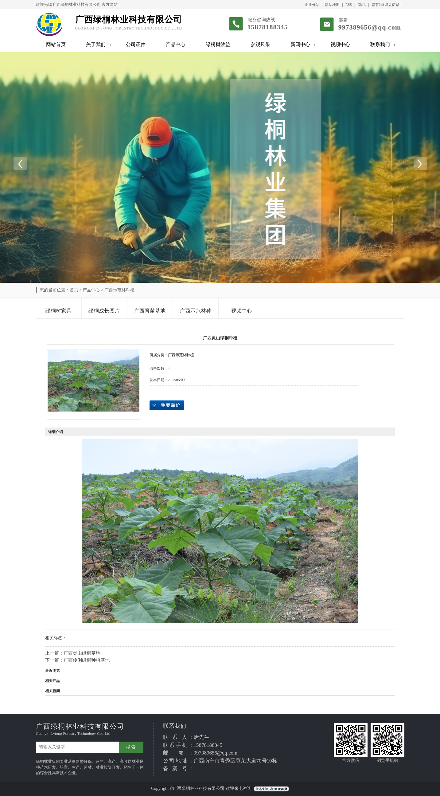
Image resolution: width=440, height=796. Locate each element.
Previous (20, 163)
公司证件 (136, 44)
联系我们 (380, 44)
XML (361, 4)
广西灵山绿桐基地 (82, 653)
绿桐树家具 (58, 311)
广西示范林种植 (119, 290)
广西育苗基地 (149, 311)
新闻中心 (300, 44)
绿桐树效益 (218, 44)
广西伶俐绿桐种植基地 (87, 660)
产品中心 (175, 44)
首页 (74, 290)
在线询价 (167, 405)
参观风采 (260, 44)
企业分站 (312, 4)
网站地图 (332, 4)
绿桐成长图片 (104, 311)
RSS (348, 4)
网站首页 (56, 44)
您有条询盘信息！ (387, 4)
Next (420, 163)
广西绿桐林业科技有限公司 (77, 4)
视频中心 (340, 44)
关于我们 (96, 44)
